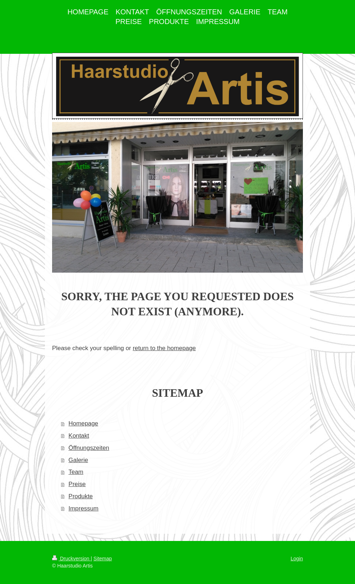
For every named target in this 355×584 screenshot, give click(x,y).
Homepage (83, 423)
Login (297, 558)
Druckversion (71, 558)
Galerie (78, 460)
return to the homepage (164, 348)
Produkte (81, 496)
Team (76, 471)
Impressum (84, 508)
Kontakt (79, 435)
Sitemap (102, 558)
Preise (77, 484)
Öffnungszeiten (89, 447)
